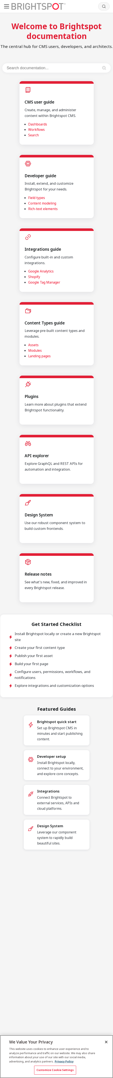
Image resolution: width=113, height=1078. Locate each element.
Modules (35, 350)
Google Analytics (41, 271)
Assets (33, 345)
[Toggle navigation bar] (6, 6)
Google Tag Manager (44, 282)
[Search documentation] (52, 68)
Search (33, 135)
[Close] (106, 1042)
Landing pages (39, 356)
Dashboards (37, 124)
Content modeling (42, 203)
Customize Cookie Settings (55, 1070)
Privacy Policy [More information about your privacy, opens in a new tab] (64, 1061)
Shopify (34, 276)
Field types (36, 197)
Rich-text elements (43, 208)
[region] (56, 1056)
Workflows (36, 129)
